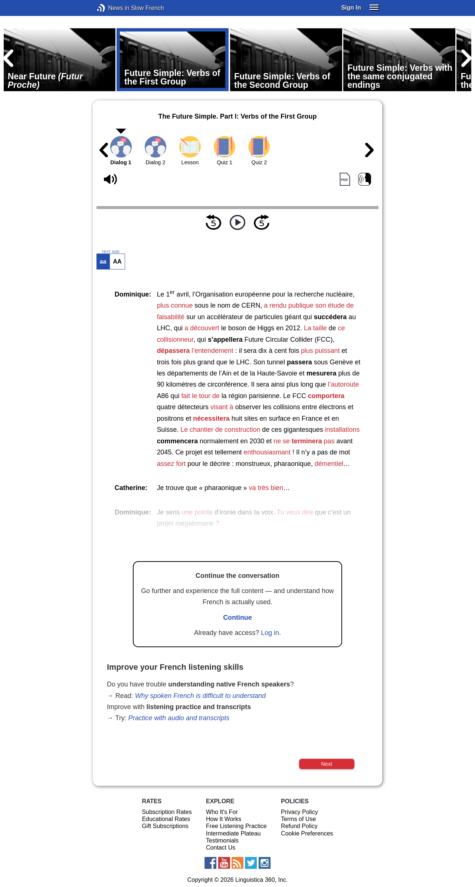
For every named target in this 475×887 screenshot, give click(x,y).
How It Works (223, 819)
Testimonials (222, 840)
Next (326, 764)
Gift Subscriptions (165, 826)
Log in (270, 632)
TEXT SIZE (110, 252)
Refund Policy (299, 826)
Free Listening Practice (236, 826)
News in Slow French (112, 8)
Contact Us (220, 847)
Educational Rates (166, 819)
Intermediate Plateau (233, 833)
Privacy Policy (299, 812)
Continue (237, 617)
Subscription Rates (166, 812)
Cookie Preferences (307, 833)
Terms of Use (298, 819)
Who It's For (222, 812)
